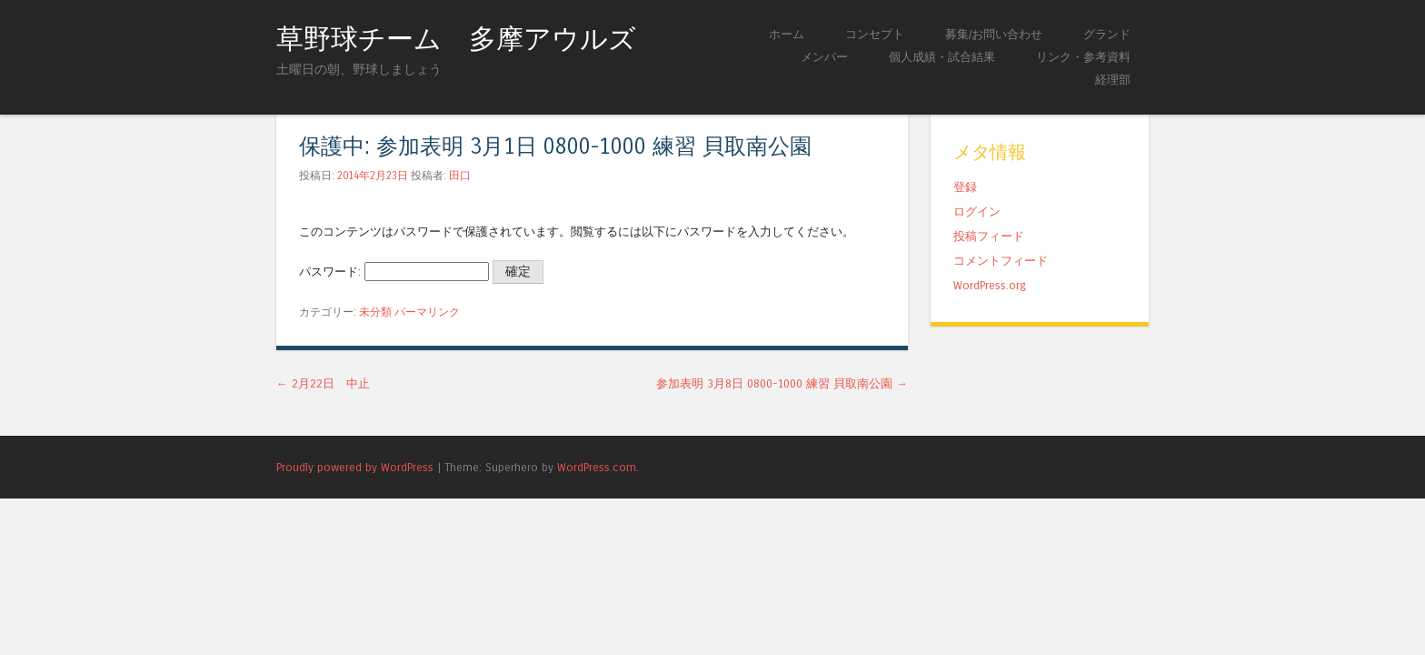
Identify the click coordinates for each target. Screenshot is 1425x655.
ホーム (786, 34)
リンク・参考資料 (1083, 57)
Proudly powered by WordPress (354, 467)
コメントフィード (1000, 260)
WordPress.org (989, 285)
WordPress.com (596, 467)
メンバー (824, 57)
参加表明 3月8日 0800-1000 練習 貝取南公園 (782, 383)
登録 (965, 187)
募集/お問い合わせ (993, 34)
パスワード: (394, 271)
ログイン (977, 211)
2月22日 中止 (323, 383)
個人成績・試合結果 (942, 57)
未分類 (375, 312)
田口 (460, 175)
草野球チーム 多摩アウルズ (456, 39)
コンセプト (874, 34)
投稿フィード (988, 236)
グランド (1107, 34)
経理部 (1113, 79)
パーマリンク (427, 312)
